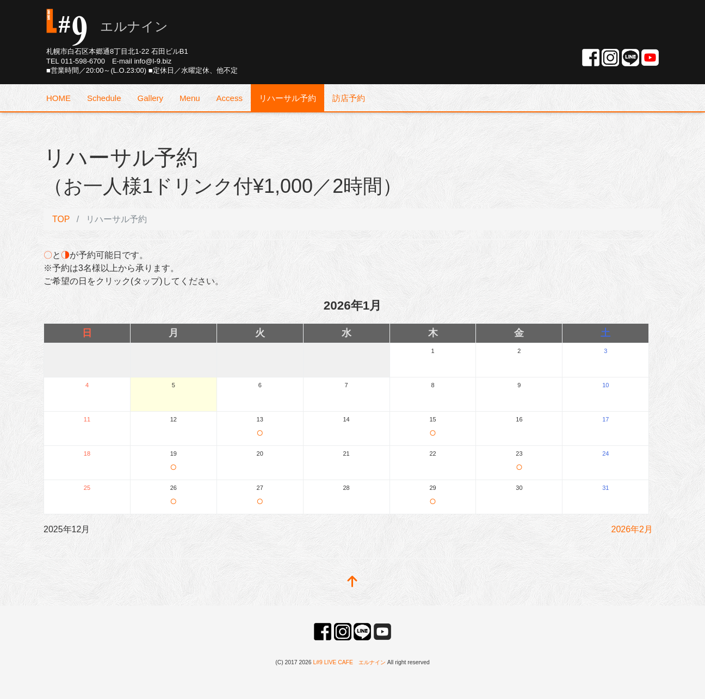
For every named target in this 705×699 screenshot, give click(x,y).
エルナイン (107, 26)
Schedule (104, 98)
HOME (58, 98)
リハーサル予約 (287, 98)
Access (230, 98)
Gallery (151, 98)
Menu (190, 98)
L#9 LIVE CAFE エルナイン (349, 662)
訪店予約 (348, 98)
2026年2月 (632, 529)
